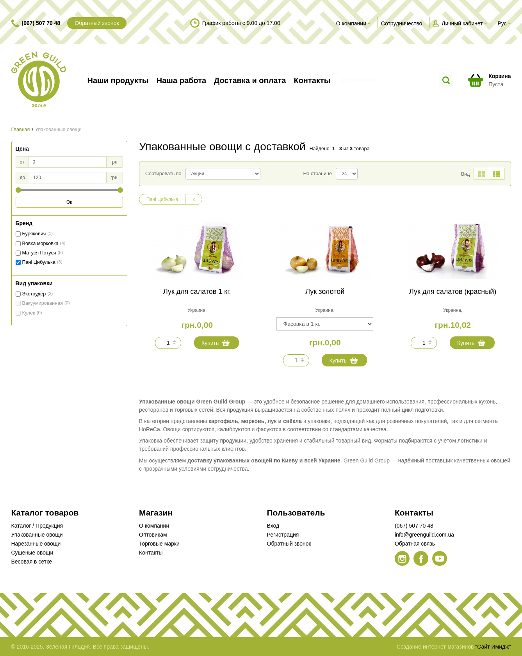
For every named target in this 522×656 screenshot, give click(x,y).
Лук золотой (324, 291)
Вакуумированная (42, 303)
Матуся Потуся (39, 253)
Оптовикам (153, 535)
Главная (20, 129)
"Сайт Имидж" (493, 647)
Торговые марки (159, 543)
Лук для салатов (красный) (452, 291)
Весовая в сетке (31, 561)
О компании (154, 526)
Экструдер (34, 294)
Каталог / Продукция (37, 526)
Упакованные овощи (37, 535)
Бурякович (34, 233)
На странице (317, 173)
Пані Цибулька (38, 262)
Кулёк (28, 313)
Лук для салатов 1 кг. (197, 291)
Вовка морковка (40, 243)
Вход (273, 526)
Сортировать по (163, 173)
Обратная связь (415, 543)
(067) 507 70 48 (41, 23)
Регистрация (283, 535)
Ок (69, 202)
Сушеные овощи (32, 552)
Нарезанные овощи (36, 543)
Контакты (150, 552)
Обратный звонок (97, 23)
